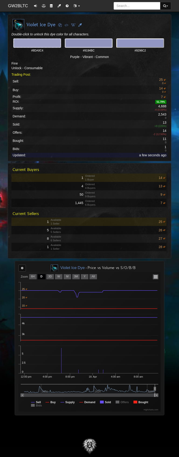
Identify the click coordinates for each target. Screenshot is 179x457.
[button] (76, 6)
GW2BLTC (18, 5)
